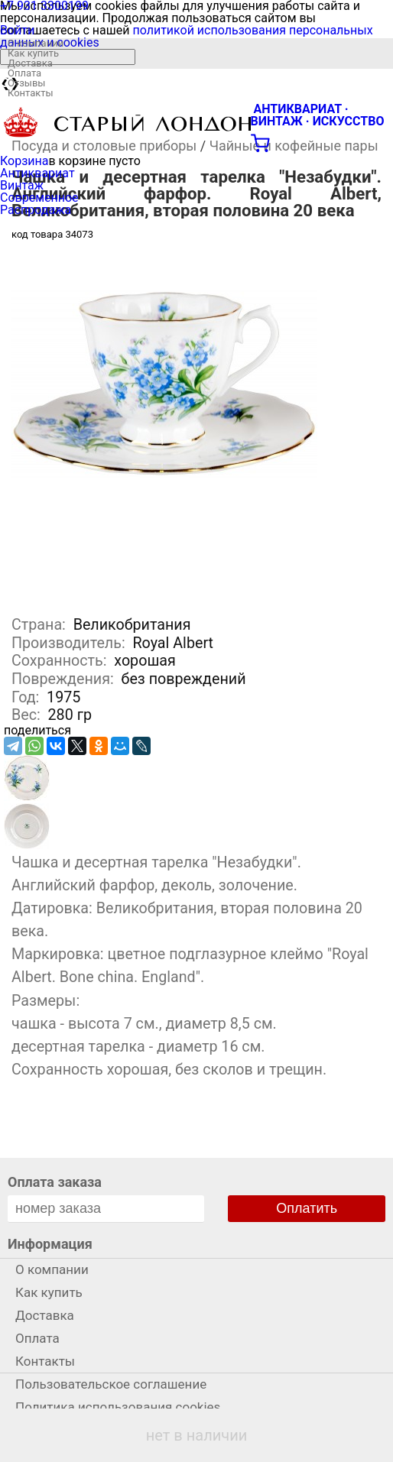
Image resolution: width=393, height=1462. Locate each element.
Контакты (31, 93)
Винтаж (22, 185)
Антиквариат (37, 173)
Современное (39, 197)
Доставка (30, 63)
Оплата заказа (55, 1182)
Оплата (24, 73)
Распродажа (35, 210)
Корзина (24, 161)
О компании (35, 43)
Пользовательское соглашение (110, 1384)
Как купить (33, 53)
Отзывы (26, 83)
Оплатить (306, 1208)
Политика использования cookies (117, 1407)
